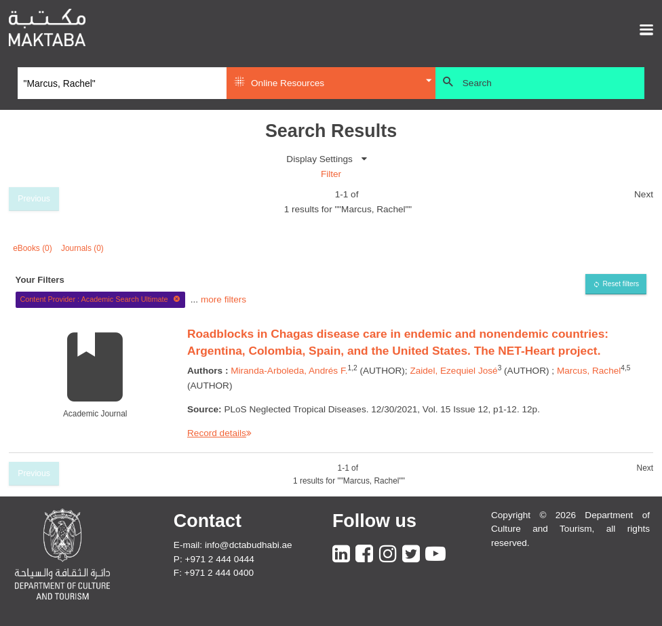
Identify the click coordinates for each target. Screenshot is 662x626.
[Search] (122, 83)
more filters (223, 299)
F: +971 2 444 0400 (214, 573)
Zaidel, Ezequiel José (453, 371)
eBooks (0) (32, 248)
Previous (34, 198)
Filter (331, 174)
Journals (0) (82, 248)
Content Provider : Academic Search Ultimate (100, 299)
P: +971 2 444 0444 (214, 559)
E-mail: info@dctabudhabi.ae (233, 545)
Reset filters (620, 284)
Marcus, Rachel (589, 371)
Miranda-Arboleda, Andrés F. (289, 371)
